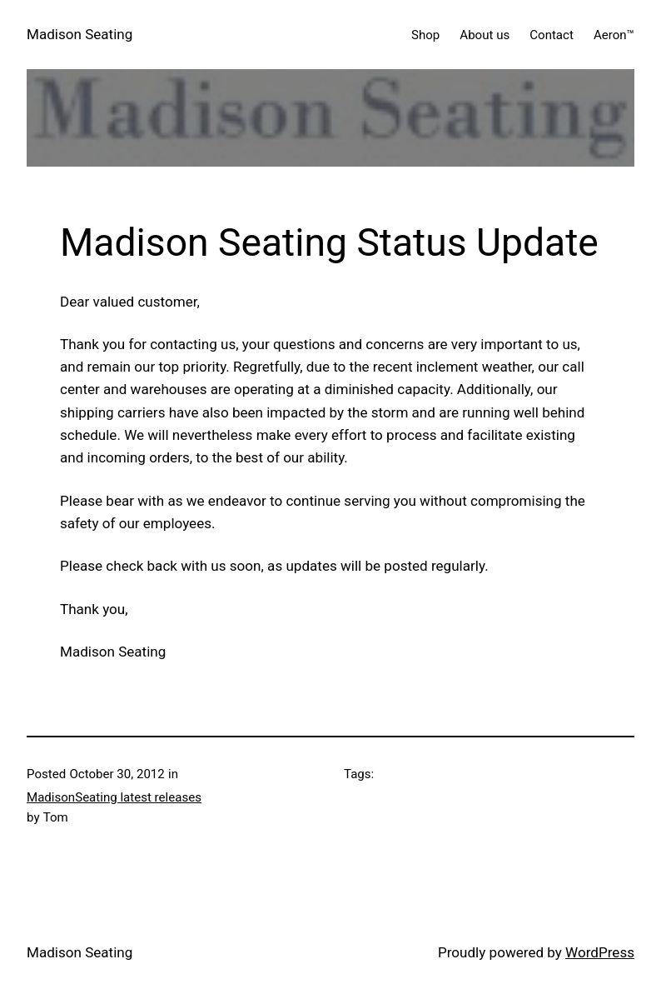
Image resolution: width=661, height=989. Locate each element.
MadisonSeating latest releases (114, 797)
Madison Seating (79, 34)
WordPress (599, 952)
